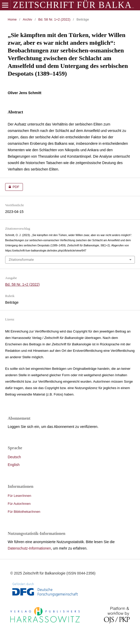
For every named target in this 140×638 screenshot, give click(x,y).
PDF (12, 187)
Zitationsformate (21, 260)
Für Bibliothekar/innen (24, 512)
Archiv (27, 19)
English (14, 465)
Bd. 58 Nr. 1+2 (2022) (54, 19)
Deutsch (14, 457)
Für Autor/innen (19, 504)
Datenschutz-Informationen (29, 548)
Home (12, 19)
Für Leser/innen (19, 496)
